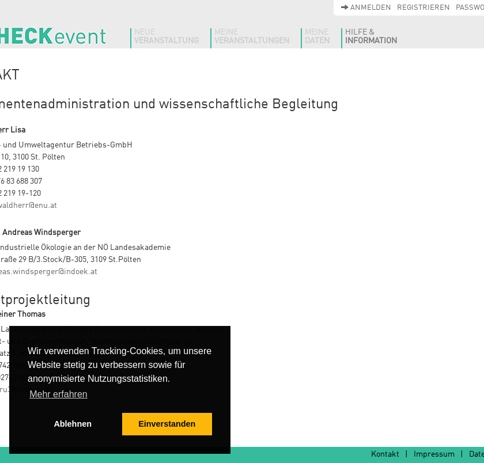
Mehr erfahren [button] (58, 394)
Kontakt (385, 454)
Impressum (434, 454)
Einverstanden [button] (166, 423)
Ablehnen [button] (73, 423)
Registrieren (423, 8)
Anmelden (366, 8)
